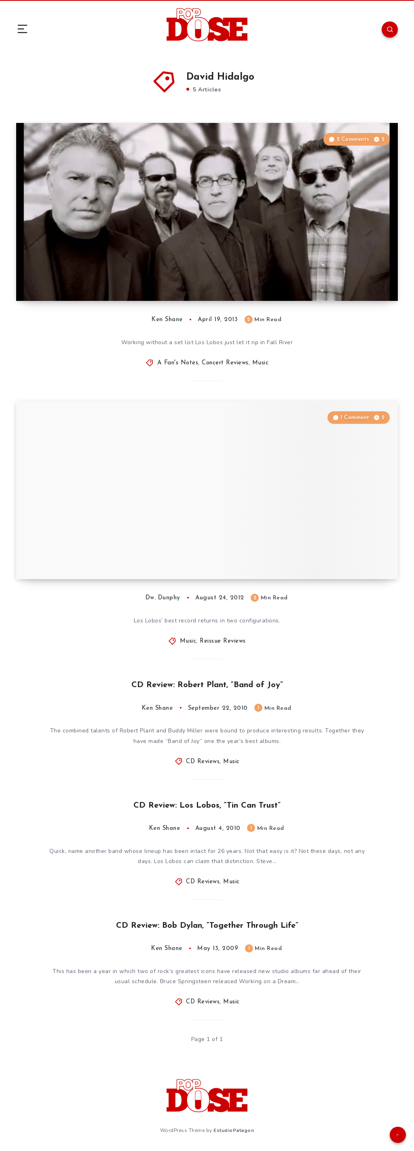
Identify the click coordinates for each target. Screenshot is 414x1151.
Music (260, 363)
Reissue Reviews (223, 641)
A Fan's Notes (178, 363)
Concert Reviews (225, 363)
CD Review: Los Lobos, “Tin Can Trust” (207, 806)
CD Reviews (203, 762)
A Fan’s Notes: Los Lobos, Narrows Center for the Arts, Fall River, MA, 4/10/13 (134, 271)
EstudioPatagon (233, 1130)
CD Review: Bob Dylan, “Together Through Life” (207, 926)
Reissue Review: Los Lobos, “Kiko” (102, 555)
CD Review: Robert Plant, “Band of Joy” (207, 685)
